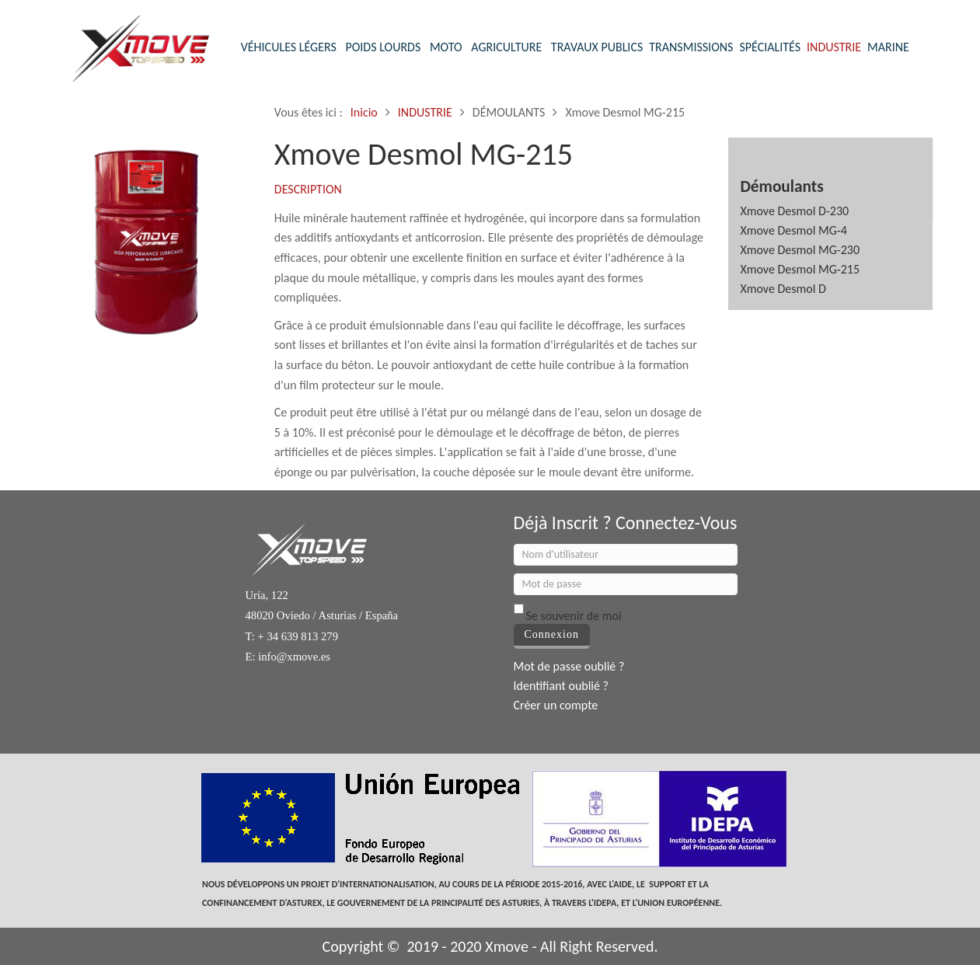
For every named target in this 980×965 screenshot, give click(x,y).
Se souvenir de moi (574, 615)
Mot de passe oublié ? (569, 666)
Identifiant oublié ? (561, 685)
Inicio (364, 112)
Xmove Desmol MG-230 (800, 249)
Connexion (552, 634)
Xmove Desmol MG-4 (793, 230)
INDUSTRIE (425, 112)
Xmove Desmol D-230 (794, 211)
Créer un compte (556, 705)
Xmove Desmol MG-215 (800, 269)
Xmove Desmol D (783, 288)
